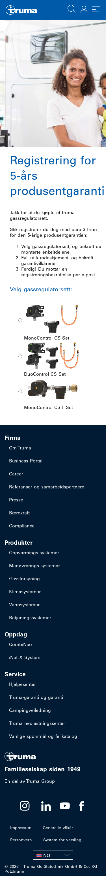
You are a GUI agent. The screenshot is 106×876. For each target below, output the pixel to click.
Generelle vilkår (58, 827)
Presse (16, 500)
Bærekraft (19, 513)
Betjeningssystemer (30, 617)
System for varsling (62, 839)
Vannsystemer (24, 604)
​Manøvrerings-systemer (34, 565)
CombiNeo (20, 644)
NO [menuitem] (46, 855)
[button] (71, 8)
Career (16, 474)
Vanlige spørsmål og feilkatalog (43, 736)
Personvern (21, 839)
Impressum (20, 827)
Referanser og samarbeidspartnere (46, 487)
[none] (53, 855)
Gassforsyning (24, 578)
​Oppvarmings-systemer (34, 552)
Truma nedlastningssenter (37, 723)
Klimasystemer (25, 591)
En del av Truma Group (30, 781)
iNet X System (24, 657)
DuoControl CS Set (52, 358)
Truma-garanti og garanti (36, 697)
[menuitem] (53, 855)
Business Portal (25, 461)
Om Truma (20, 448)
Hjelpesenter (22, 684)
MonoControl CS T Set (52, 393)
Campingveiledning (30, 710)
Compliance (21, 526)
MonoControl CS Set (52, 322)
